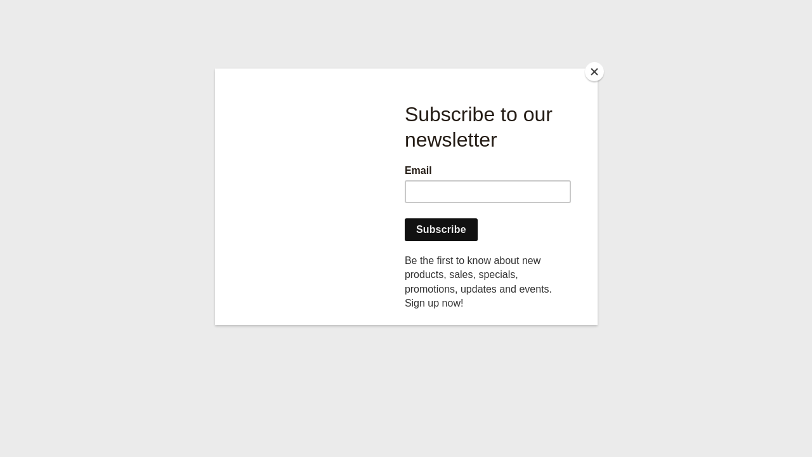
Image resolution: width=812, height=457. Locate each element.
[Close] (594, 71)
